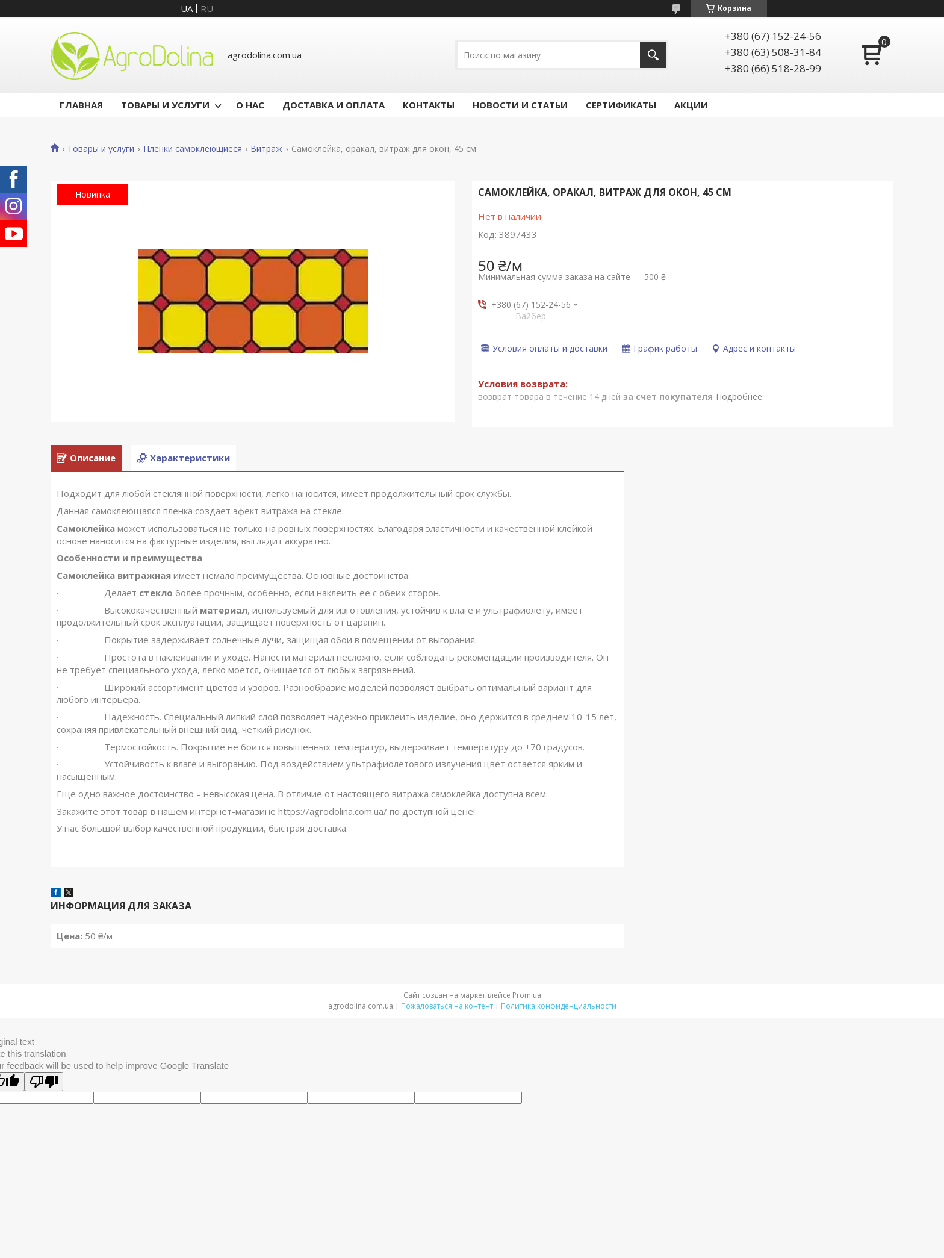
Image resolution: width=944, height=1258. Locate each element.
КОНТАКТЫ (429, 105)
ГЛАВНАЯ (81, 105)
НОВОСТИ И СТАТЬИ (520, 105)
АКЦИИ (691, 105)
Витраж (266, 148)
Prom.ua (526, 995)
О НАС (250, 105)
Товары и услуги (100, 148)
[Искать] (653, 55)
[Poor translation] (44, 1081)
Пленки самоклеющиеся (192, 148)
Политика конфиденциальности (558, 1006)
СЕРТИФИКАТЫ (621, 105)
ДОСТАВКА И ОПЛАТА (333, 105)
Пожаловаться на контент (447, 1006)
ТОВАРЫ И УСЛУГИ (165, 105)
